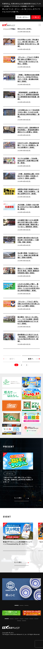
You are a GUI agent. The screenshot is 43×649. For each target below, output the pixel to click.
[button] (17, 605)
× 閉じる (36, 17)
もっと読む (21, 498)
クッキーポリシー (23, 17)
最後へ (34, 359)
